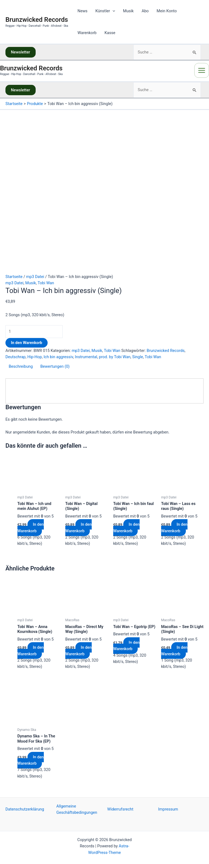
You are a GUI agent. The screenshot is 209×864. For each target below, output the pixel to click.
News (83, 10)
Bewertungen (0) (55, 366)
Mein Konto (167, 10)
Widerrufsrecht (120, 809)
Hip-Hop (34, 356)
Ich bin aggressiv (58, 356)
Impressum (168, 809)
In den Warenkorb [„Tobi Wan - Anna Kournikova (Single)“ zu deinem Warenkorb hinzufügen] (30, 650)
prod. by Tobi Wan (115, 356)
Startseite (14, 276)
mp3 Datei (35, 276)
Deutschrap (15, 356)
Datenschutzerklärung (24, 809)
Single (137, 356)
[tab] (20, 367)
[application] (112, 11)
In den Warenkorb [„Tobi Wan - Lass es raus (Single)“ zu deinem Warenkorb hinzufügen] (174, 527)
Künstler (105, 11)
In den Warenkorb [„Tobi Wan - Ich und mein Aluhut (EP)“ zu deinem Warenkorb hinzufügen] (30, 527)
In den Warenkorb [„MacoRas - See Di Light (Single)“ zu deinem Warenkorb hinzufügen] (174, 650)
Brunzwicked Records (36, 19)
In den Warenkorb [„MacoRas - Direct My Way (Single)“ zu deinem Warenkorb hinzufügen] (78, 650)
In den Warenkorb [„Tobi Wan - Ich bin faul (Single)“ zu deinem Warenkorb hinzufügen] (126, 527)
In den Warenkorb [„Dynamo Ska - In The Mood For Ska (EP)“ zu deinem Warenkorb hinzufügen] (30, 760)
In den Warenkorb (26, 342)
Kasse (109, 32)
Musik (128, 10)
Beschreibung (21, 366)
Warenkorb (87, 32)
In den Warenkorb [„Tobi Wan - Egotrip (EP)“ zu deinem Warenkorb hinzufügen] (126, 645)
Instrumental (86, 356)
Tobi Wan (46, 282)
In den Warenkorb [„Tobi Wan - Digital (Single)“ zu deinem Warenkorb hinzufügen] (78, 527)
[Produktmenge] (34, 331)
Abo (145, 10)
